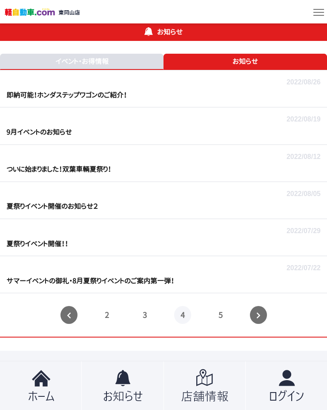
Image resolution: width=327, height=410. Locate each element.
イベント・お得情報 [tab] (82, 61)
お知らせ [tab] (245, 61)
